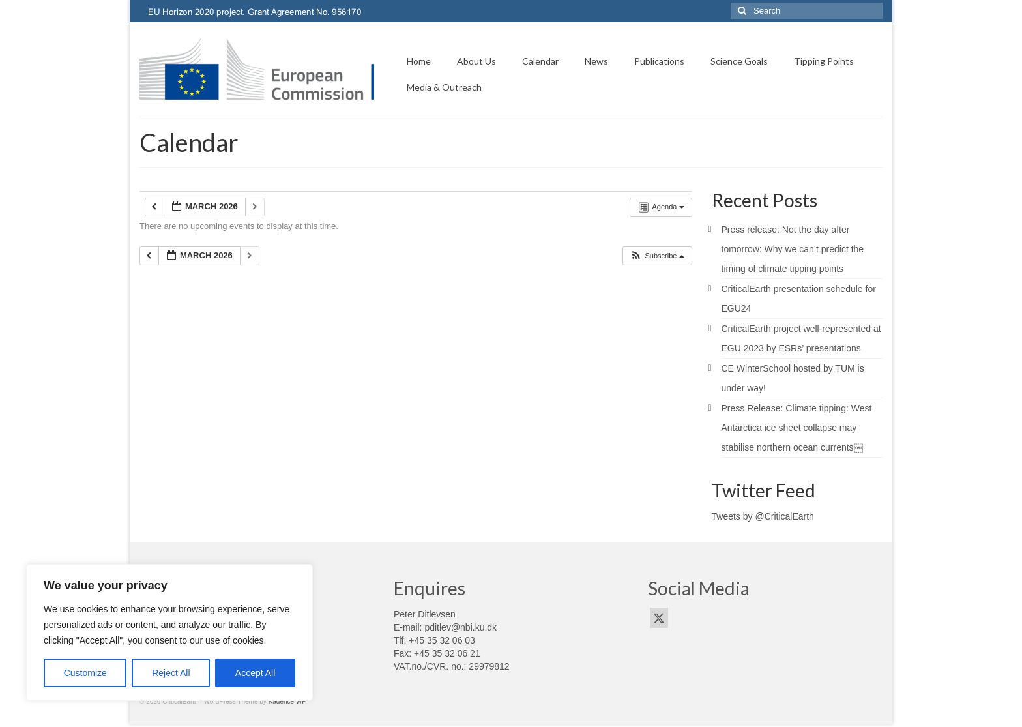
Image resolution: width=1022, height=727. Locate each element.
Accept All (255, 673)
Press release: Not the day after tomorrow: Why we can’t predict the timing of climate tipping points (793, 249)
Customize (85, 673)
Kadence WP (287, 701)
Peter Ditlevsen (425, 614)
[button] (656, 256)
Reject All (171, 673)
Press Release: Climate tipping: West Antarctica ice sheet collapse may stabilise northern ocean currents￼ (797, 428)
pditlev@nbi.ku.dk (460, 627)
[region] (169, 632)
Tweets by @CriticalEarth (763, 516)
